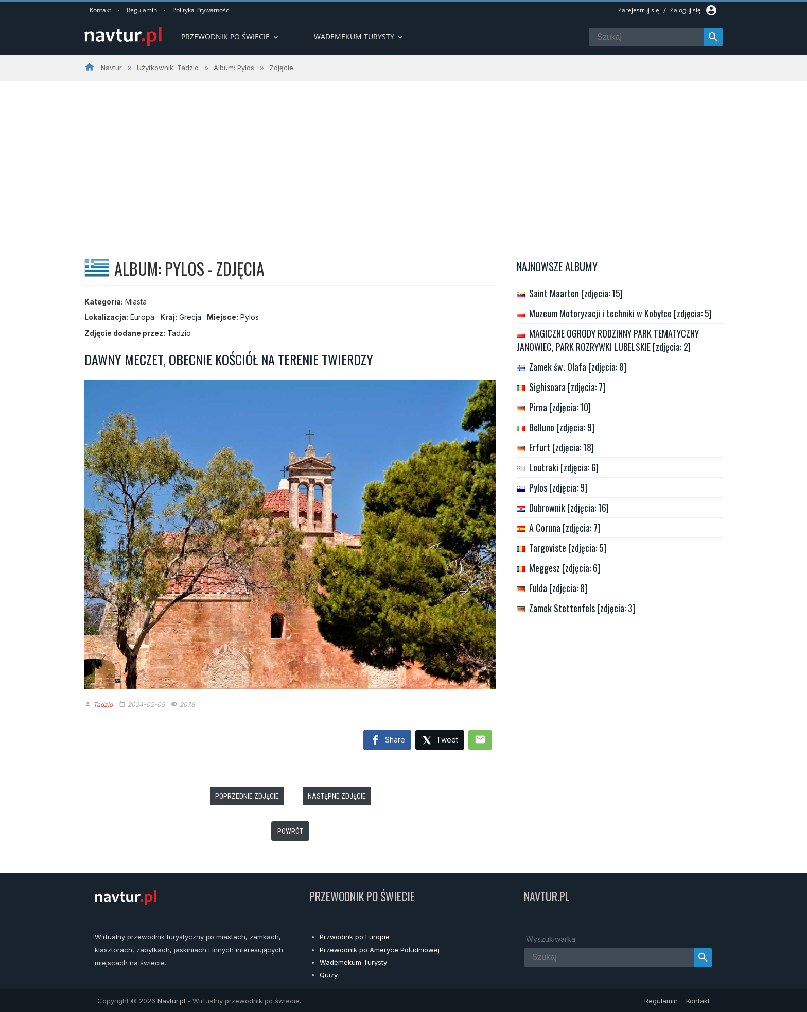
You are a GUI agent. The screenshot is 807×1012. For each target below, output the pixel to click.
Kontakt (100, 10)
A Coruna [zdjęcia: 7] (564, 527)
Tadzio (179, 333)
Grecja (190, 317)
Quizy (329, 975)
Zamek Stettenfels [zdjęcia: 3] (582, 608)
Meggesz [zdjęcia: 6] (564, 568)
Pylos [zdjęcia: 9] (558, 487)
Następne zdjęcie (337, 796)
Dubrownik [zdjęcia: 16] (569, 507)
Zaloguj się (685, 10)
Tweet (440, 740)
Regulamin (142, 10)
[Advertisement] (403, 158)
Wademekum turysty (359, 36)
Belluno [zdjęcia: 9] (561, 427)
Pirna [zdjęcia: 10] (560, 407)
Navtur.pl (171, 1001)
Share (387, 740)
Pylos (249, 317)
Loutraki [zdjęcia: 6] (564, 467)
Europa (142, 317)
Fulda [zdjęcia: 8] (558, 588)
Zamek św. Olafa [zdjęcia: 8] (577, 367)
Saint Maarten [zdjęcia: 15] (576, 293)
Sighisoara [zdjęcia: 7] (567, 387)
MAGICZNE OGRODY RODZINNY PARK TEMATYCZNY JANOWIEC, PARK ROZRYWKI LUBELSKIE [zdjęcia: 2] (608, 340)
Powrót (290, 831)
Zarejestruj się (638, 10)
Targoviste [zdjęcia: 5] (567, 547)
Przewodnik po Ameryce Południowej (380, 950)
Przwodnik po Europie (355, 937)
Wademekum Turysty (353, 962)
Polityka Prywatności (201, 10)
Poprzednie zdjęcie (247, 796)
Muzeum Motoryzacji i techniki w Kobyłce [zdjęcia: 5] (620, 313)
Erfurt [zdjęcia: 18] (561, 447)
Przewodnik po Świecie (230, 36)
